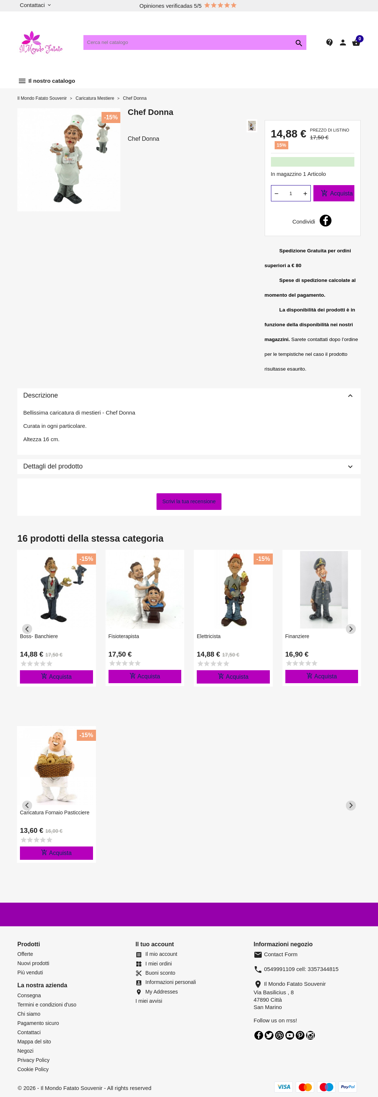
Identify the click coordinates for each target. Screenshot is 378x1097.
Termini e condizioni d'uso (46, 1005)
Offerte (25, 954)
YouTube (289, 1035)
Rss (279, 1035)
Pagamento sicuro (38, 1023)
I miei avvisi (148, 1001)
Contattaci (29, 1032)
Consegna (29, 995)
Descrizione (189, 395)
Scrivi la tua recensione (189, 501)
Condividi (325, 220)
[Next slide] (351, 629)
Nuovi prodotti (33, 963)
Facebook (258, 1035)
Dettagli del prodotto (189, 466)
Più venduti (30, 972)
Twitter (269, 1035)
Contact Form (276, 954)
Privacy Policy (33, 1060)
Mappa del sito (34, 1042)
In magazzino (286, 174)
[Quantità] (291, 193)
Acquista (337, 193)
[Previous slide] (27, 629)
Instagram (310, 1035)
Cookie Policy (33, 1069)
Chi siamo (28, 1014)
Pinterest (300, 1035)
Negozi (25, 1051)
